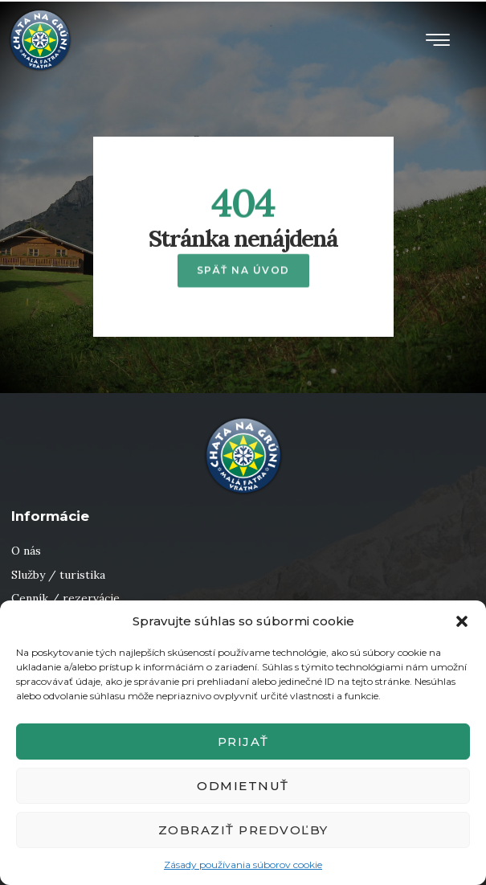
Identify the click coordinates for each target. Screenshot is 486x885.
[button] (462, 621)
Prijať (243, 741)
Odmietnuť (243, 785)
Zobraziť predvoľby (243, 830)
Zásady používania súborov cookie (243, 864)
